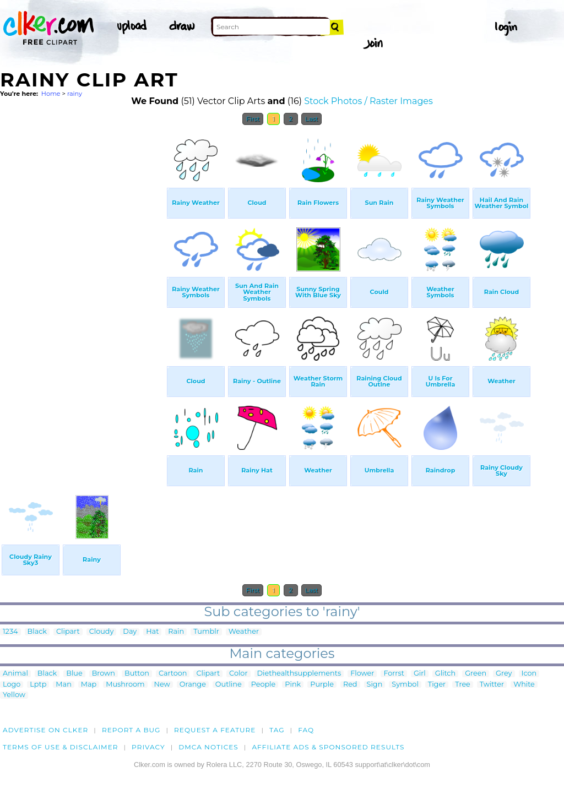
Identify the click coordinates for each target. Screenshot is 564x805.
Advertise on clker (45, 730)
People (263, 684)
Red (350, 684)
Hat (152, 631)
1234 (10, 631)
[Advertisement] (82, 296)
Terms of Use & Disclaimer (60, 747)
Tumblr (206, 631)
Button (136, 673)
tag (276, 730)
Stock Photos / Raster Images (368, 101)
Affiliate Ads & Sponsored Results (328, 747)
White (524, 684)
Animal (15, 673)
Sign (375, 684)
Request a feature (215, 730)
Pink (293, 684)
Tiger (437, 684)
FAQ (306, 730)
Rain (176, 631)
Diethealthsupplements (299, 673)
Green (475, 673)
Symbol (405, 684)
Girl (420, 673)
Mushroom (125, 684)
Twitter (492, 684)
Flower (362, 673)
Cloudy (101, 631)
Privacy (148, 747)
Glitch (445, 673)
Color (238, 673)
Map (88, 684)
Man (63, 684)
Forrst (393, 673)
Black (37, 631)
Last (311, 119)
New (162, 684)
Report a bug (131, 730)
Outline (228, 684)
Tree (462, 684)
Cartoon (173, 673)
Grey (504, 673)
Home (51, 93)
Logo (11, 684)
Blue (74, 673)
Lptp (38, 684)
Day (130, 631)
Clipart (68, 631)
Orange (193, 684)
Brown (103, 673)
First (253, 119)
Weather (244, 631)
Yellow (14, 695)
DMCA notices (208, 747)
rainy (74, 93)
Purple (322, 684)
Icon (529, 673)
